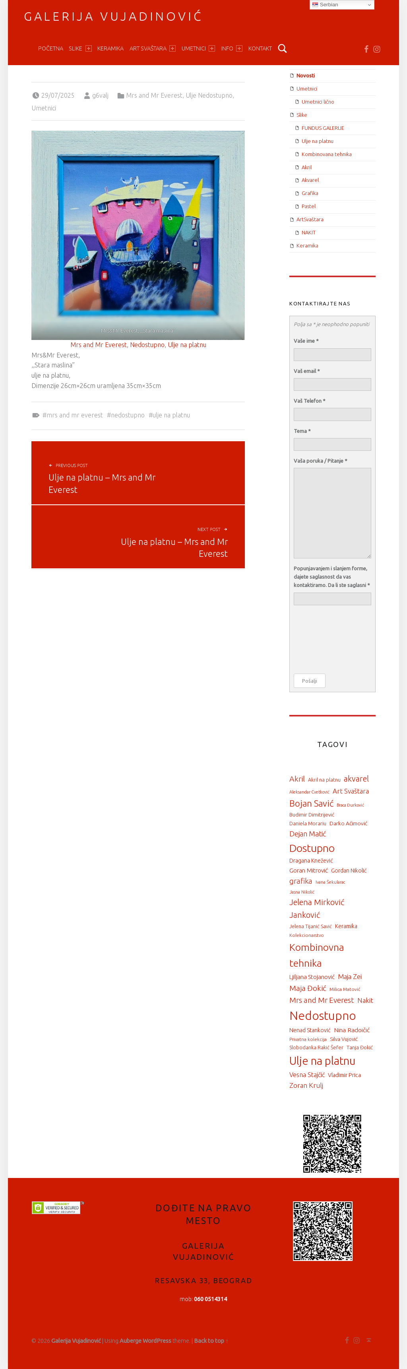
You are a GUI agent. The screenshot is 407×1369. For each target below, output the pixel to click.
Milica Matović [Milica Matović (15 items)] (344, 989)
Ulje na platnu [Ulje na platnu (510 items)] (322, 1060)
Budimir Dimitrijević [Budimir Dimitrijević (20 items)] (311, 814)
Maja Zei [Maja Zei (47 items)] (350, 976)
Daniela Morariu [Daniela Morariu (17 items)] (307, 823)
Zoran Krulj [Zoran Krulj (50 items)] (306, 1085)
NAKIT (309, 232)
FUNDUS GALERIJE (323, 128)
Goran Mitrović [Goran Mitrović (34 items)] (308, 870)
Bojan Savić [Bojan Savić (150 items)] (311, 803)
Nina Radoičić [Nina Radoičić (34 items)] (352, 1030)
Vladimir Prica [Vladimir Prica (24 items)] (344, 1075)
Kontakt (260, 48)
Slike (80, 48)
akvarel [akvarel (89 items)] (356, 778)
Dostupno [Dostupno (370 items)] (312, 848)
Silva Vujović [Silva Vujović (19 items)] (344, 1039)
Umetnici (198, 48)
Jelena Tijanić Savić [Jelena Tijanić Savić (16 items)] (310, 926)
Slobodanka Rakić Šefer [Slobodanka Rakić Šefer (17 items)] (316, 1047)
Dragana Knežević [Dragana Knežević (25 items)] (311, 860)
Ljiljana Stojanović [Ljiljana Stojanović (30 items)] (312, 976)
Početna (50, 48)
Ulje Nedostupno (209, 95)
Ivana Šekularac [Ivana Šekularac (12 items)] (330, 882)
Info (231, 48)
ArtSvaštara (310, 219)
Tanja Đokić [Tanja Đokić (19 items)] (360, 1047)
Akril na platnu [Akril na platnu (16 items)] (324, 779)
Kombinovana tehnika (327, 154)
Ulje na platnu (187, 344)
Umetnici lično (318, 101)
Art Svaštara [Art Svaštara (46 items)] (351, 791)
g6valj (100, 95)
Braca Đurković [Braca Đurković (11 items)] (350, 805)
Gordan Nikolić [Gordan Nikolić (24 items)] (348, 870)
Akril (307, 167)
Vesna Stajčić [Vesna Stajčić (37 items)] (307, 1074)
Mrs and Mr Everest (154, 95)
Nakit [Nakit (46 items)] (365, 1000)
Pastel (309, 206)
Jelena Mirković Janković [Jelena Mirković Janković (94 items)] (316, 909)
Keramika (110, 48)
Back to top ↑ (211, 1341)
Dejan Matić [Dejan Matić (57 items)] (307, 834)
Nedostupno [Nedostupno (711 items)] (322, 1015)
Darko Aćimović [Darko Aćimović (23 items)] (348, 823)
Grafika (310, 193)
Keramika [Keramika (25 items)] (346, 926)
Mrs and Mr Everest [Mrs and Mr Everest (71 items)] (321, 1000)
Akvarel (310, 180)
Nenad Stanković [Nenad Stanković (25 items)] (310, 1030)
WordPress (157, 1341)
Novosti (306, 75)
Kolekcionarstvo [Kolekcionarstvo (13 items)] (306, 935)
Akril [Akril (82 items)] (297, 778)
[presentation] (326, 639)
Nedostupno (147, 344)
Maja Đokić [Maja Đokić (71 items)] (307, 988)
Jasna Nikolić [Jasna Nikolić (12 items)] (301, 892)
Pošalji (309, 681)
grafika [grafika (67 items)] (300, 881)
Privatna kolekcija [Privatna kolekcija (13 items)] (308, 1039)
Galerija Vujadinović (114, 16)
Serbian (325, 5)
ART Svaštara (153, 48)
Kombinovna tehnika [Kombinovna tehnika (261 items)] (316, 955)
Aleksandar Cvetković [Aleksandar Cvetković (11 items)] (309, 792)
